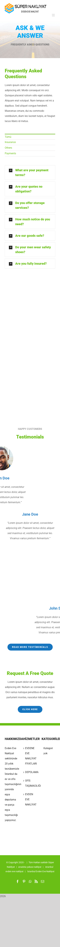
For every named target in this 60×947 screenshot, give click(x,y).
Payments (8, 153)
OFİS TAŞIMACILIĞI (30, 783)
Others (6, 147)
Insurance (8, 142)
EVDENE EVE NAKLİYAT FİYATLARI (30, 756)
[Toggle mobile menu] (53, 15)
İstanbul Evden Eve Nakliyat (40, 871)
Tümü (6, 136)
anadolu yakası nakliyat (29, 867)
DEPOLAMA (30, 772)
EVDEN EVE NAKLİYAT (30, 799)
